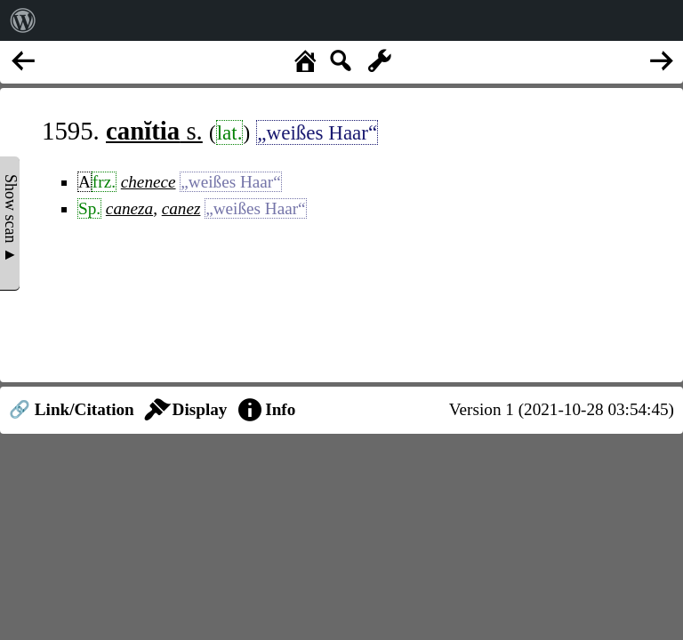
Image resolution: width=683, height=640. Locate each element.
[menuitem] (23, 20)
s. (154, 130)
